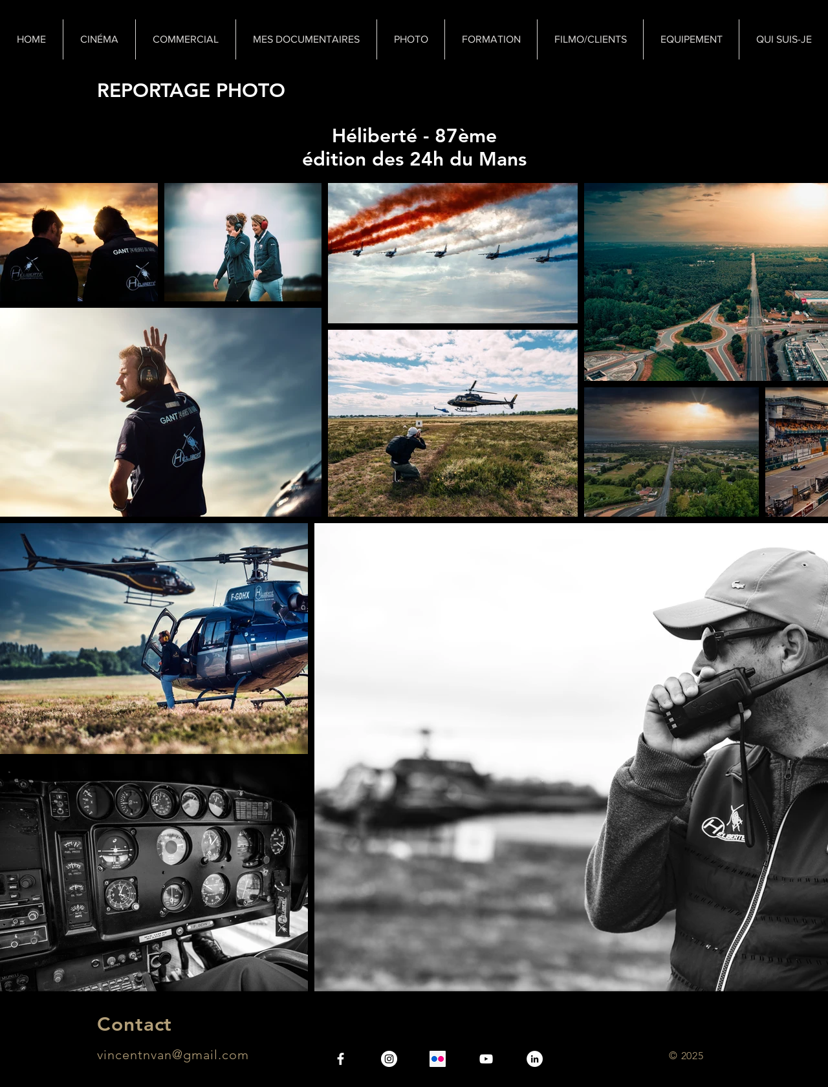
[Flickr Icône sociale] (438, 1059)
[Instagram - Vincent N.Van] (389, 1059)
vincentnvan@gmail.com (173, 1054)
